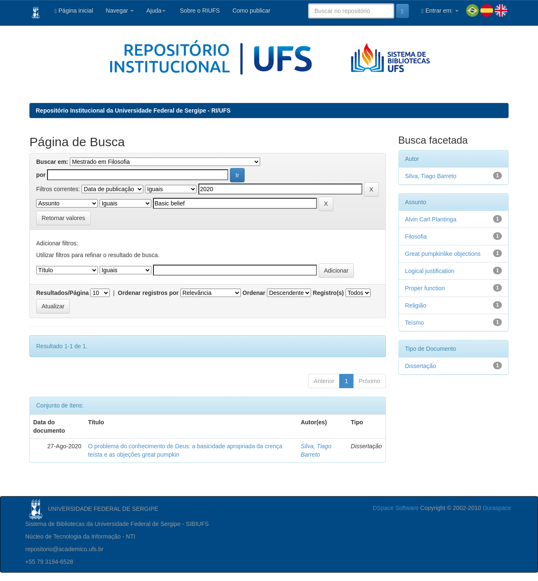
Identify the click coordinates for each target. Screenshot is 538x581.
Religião (416, 305)
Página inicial (74, 10)
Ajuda (156, 10)
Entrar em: (440, 10)
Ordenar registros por (148, 292)
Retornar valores (63, 218)
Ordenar (254, 292)
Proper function (425, 288)
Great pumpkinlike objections (443, 253)
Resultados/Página (62, 292)
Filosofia (416, 236)
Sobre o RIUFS (199, 10)
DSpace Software (396, 508)
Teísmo (414, 322)
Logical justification (430, 271)
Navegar (120, 10)
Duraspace (497, 508)
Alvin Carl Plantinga (430, 219)
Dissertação (420, 366)
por (41, 174)
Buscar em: (52, 161)
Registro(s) (328, 292)
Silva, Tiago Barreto (430, 176)
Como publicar (251, 10)
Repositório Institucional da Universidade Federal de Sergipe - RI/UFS (133, 110)
